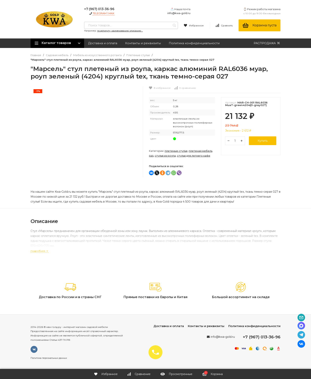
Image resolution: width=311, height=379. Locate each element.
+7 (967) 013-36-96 (99, 9)
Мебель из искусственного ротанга (97, 55)
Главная (36, 55)
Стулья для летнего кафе (193, 155)
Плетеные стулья (138, 55)
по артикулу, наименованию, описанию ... (120, 30)
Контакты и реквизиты (143, 43)
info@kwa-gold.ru (178, 13)
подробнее (39, 250)
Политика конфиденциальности (194, 43)
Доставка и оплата (102, 43)
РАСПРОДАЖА (267, 43)
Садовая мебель (57, 55)
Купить (263, 141)
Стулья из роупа (165, 155)
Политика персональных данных (49, 358)
